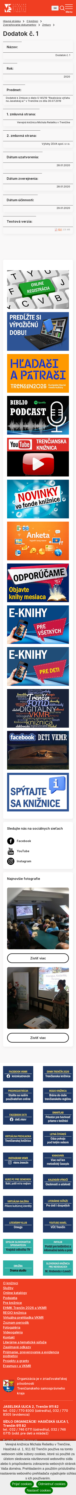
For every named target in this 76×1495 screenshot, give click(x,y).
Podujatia (10, 1298)
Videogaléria (13, 1332)
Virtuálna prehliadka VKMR (23, 1317)
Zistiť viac (38, 958)
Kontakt (9, 1337)
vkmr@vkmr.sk (26, 1441)
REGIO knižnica (14, 1313)
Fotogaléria (11, 1327)
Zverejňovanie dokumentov (19, 24)
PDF (60, 229)
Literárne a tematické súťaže (25, 1342)
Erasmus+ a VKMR (17, 1366)
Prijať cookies (22, 1484)
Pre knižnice (12, 1303)
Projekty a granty (16, 1361)
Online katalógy (15, 1293)
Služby (8, 1288)
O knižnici (32, 21)
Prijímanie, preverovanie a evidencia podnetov (31, 1354)
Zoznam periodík (16, 1323)
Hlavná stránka (12, 21)
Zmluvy (46, 24)
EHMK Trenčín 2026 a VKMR (25, 1308)
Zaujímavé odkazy (17, 1347)
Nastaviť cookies (39, 1490)
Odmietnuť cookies (51, 1484)
